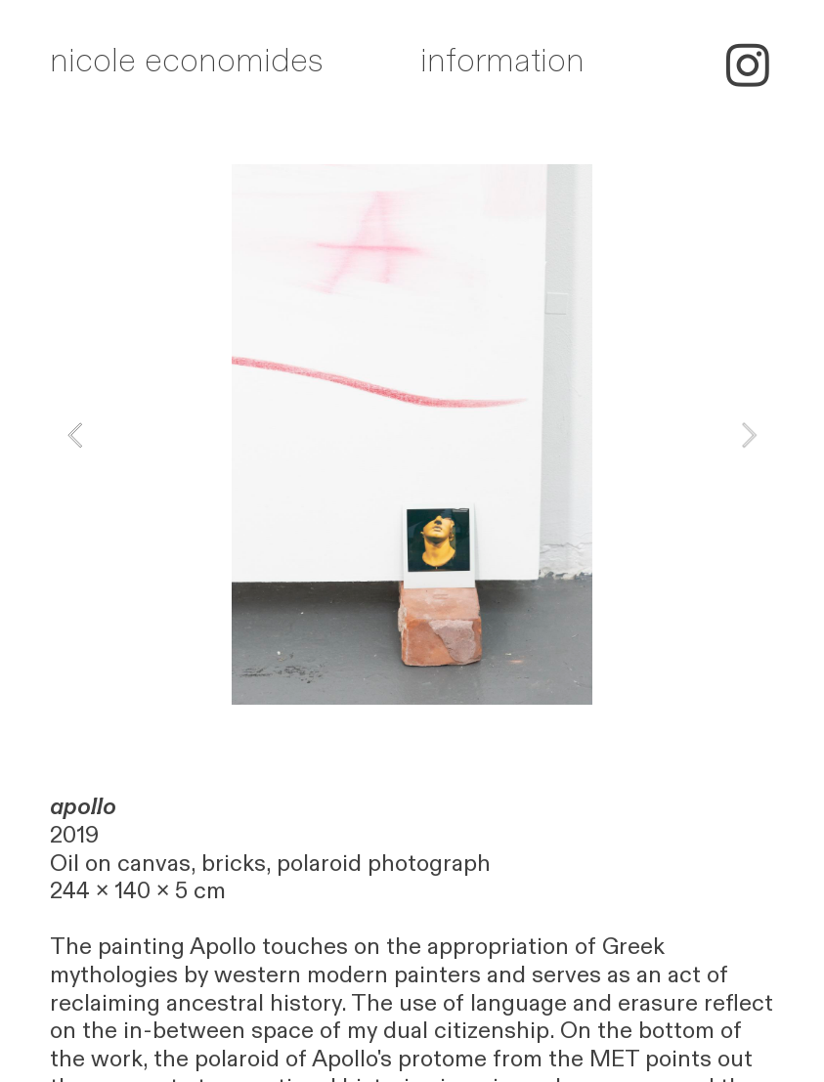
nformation (506, 61)
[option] (412, 434)
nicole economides (187, 61)
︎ (747, 68)
